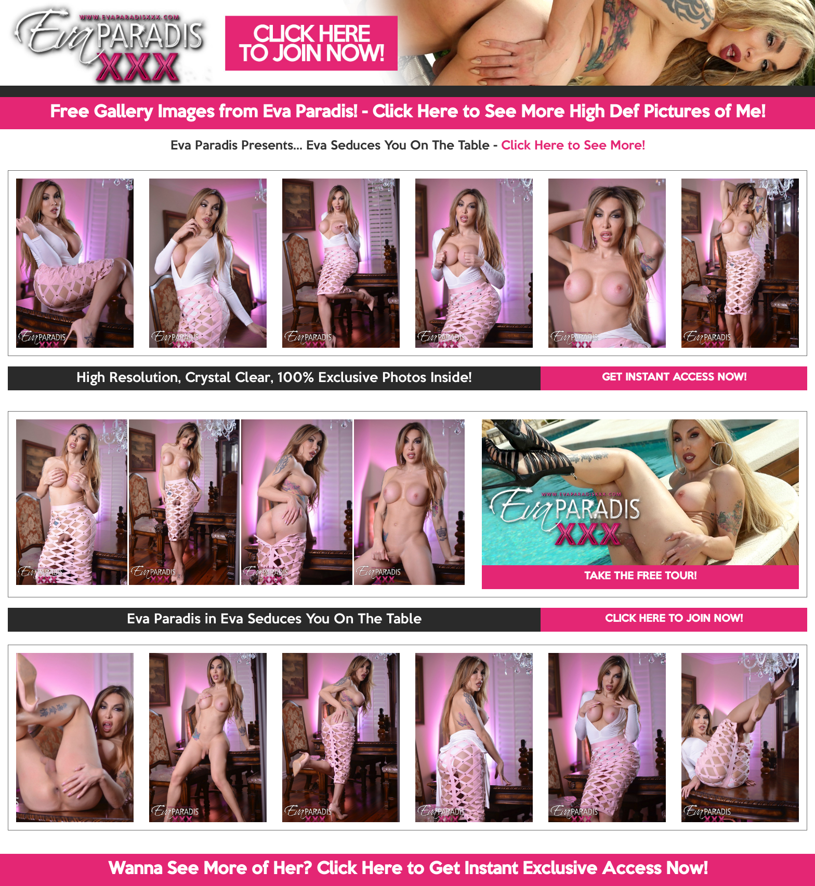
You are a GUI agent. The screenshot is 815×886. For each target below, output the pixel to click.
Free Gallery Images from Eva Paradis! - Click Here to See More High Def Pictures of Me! (407, 112)
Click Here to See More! (573, 146)
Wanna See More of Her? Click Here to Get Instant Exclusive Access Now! (407, 869)
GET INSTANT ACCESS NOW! (674, 378)
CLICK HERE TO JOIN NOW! (674, 619)
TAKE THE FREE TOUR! (640, 576)
